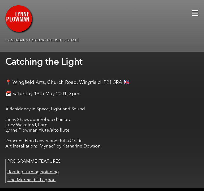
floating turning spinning (33, 172)
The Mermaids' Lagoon (31, 180)
